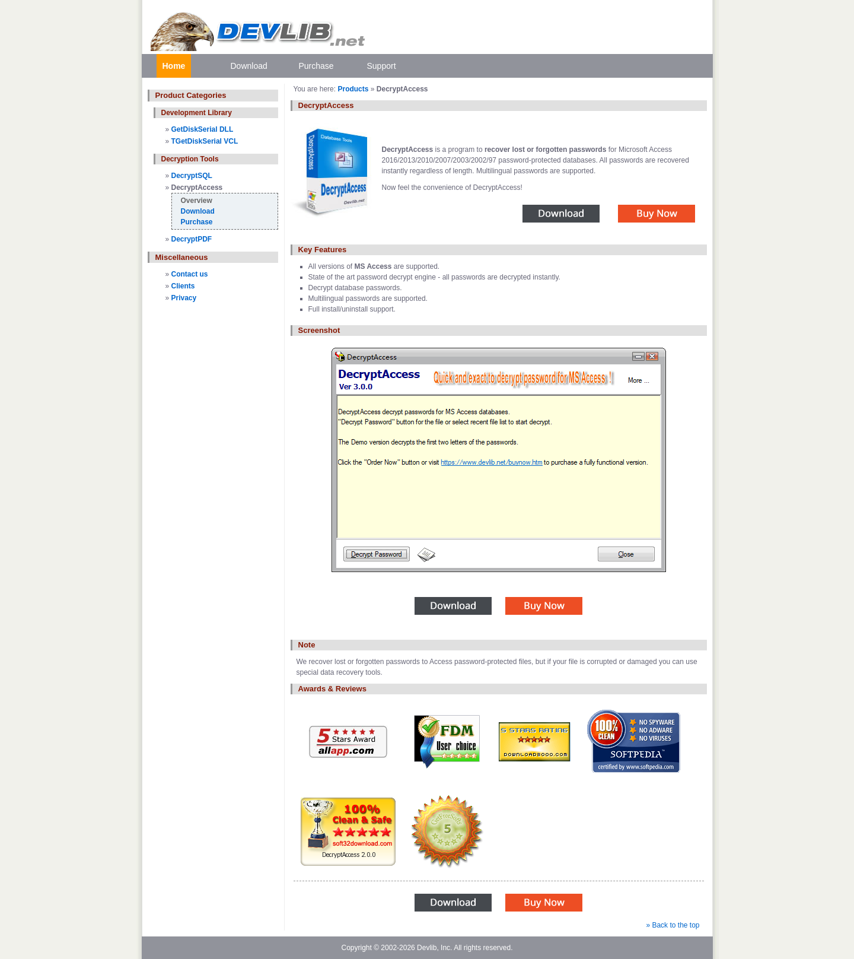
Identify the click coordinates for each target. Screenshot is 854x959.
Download (249, 66)
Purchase (316, 66)
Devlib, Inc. (434, 948)
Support (381, 66)
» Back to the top (672, 925)
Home (174, 66)
